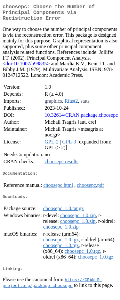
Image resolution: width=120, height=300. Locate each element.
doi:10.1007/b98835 (26, 67)
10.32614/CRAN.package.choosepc (81, 118)
